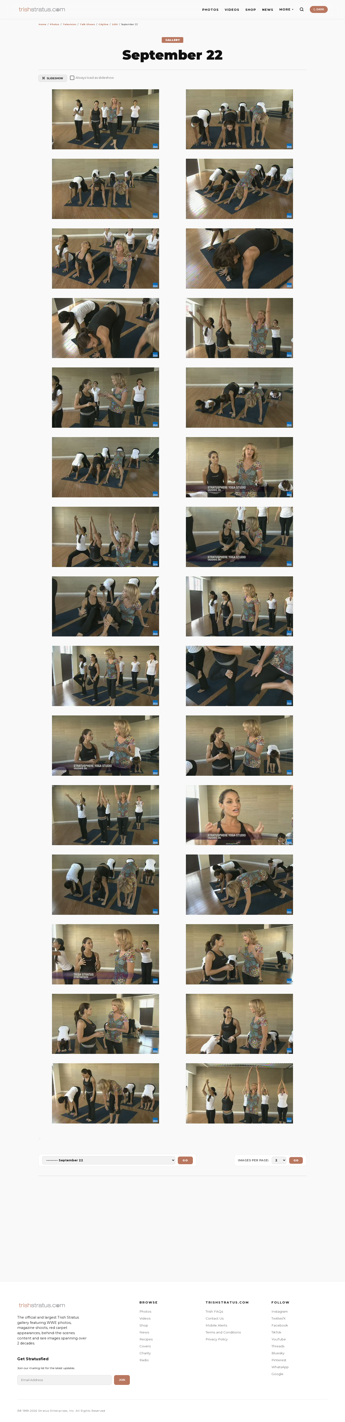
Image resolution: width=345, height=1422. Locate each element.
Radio (144, 1360)
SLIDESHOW (52, 78)
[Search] (301, 9)
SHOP (250, 9)
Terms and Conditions (223, 1332)
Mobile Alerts (216, 1325)
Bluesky (277, 1353)
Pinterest (278, 1360)
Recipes (146, 1339)
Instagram (279, 1311)
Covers (145, 1346)
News (144, 1332)
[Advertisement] (172, 1226)
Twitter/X (278, 1318)
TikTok (276, 1332)
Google (277, 1374)
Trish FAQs (214, 1311)
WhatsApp (280, 1367)
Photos (145, 1311)
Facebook (279, 1325)
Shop (143, 1325)
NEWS (267, 9)
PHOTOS (210, 9)
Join (122, 1379)
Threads (277, 1346)
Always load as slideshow (92, 78)
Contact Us (215, 1318)
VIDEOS (232, 9)
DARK (318, 9)
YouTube (278, 1339)
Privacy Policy (217, 1339)
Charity (145, 1353)
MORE (286, 9)
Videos (144, 1318)
